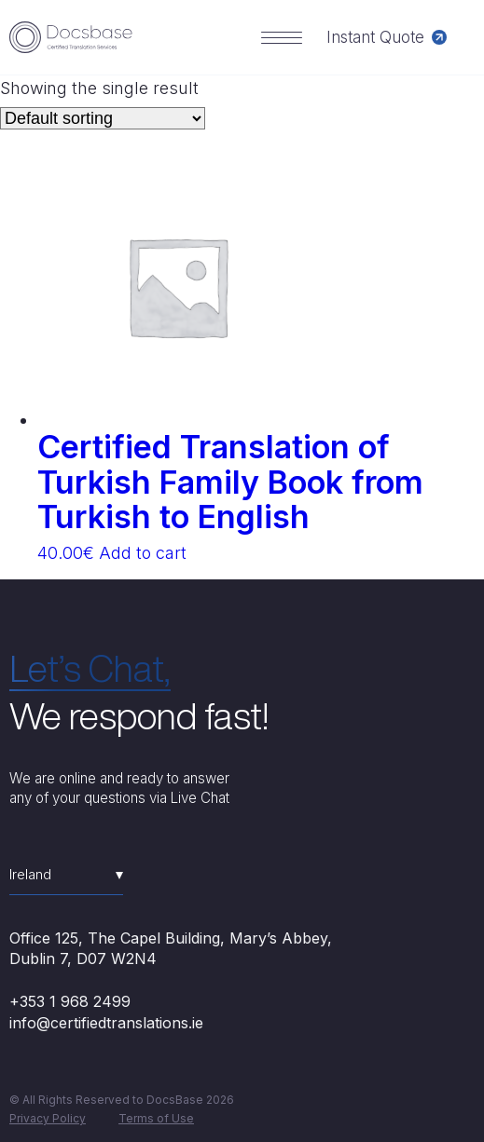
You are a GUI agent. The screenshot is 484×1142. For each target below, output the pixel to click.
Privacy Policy (47, 1118)
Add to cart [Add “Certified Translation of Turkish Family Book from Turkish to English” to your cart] (143, 553)
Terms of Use (156, 1118)
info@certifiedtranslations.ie (106, 1022)
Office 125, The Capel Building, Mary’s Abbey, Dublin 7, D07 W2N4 (170, 948)
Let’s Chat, (90, 668)
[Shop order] (102, 118)
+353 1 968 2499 (70, 1001)
